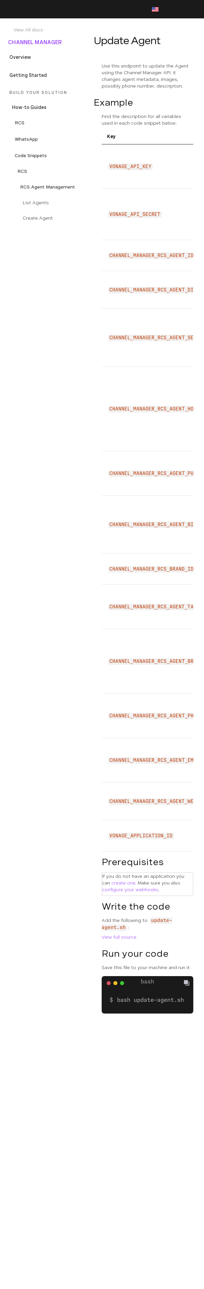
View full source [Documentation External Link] (119, 937)
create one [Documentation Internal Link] (123, 883)
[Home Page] (37, 9)
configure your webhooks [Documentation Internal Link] (130, 889)
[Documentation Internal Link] (51, 29)
